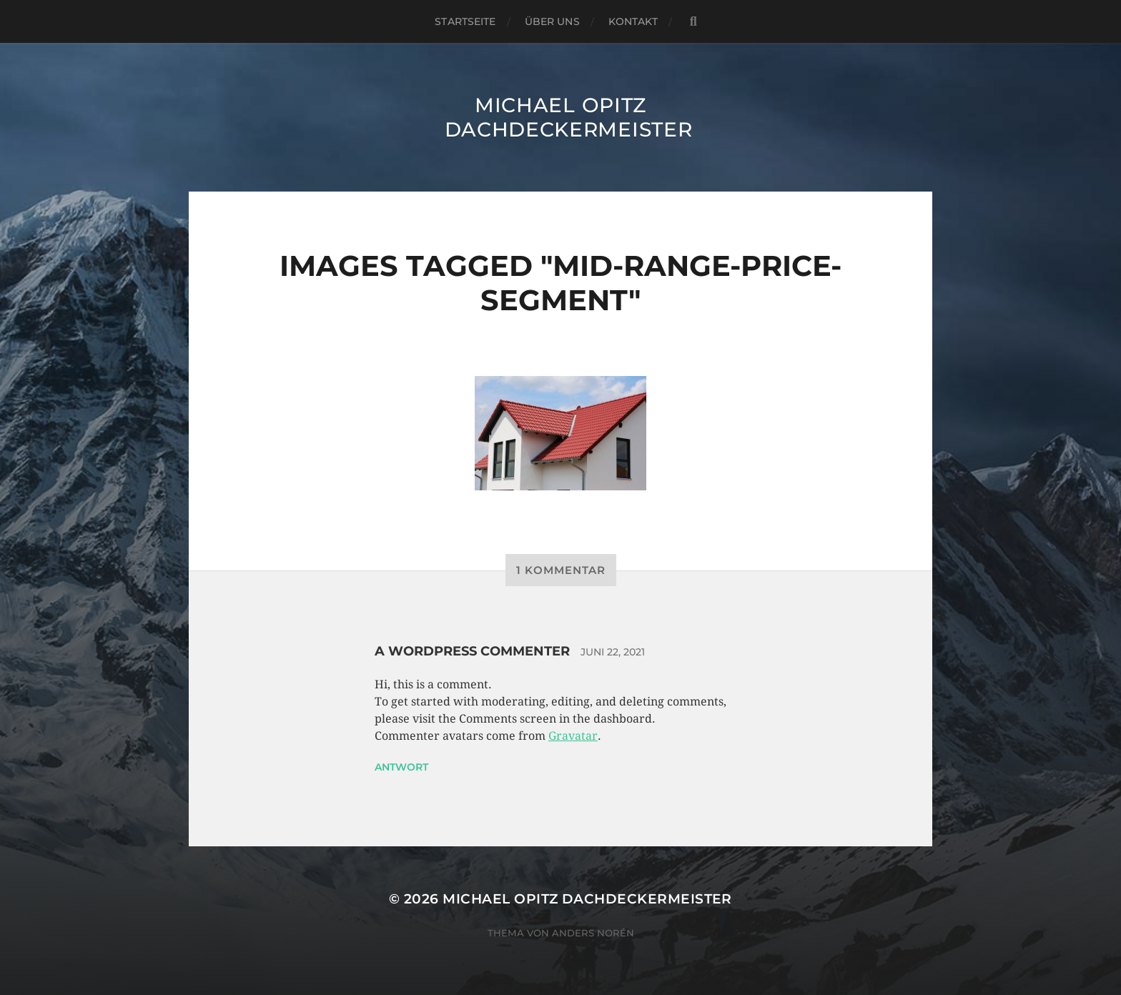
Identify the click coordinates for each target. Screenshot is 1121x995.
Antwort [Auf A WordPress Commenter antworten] (401, 767)
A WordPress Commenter (472, 651)
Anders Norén (593, 933)
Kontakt (633, 21)
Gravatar (573, 736)
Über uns (552, 21)
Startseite (465, 21)
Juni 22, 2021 (613, 651)
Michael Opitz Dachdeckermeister (569, 117)
